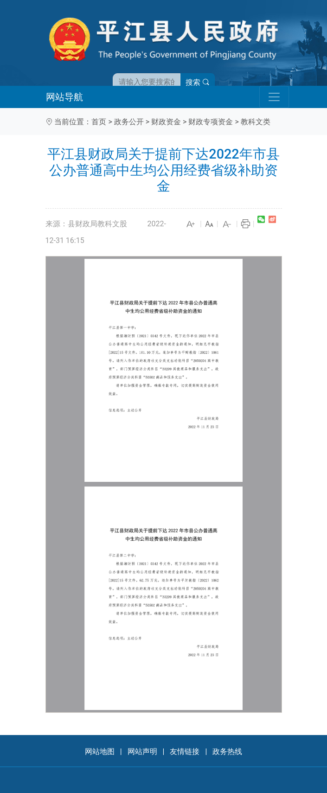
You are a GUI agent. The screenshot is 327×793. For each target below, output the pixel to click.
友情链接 (184, 751)
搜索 (198, 82)
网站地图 (100, 751)
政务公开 (129, 121)
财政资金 (166, 121)
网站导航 (64, 96)
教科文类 (255, 121)
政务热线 (227, 751)
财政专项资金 (210, 121)
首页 (98, 121)
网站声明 (142, 751)
